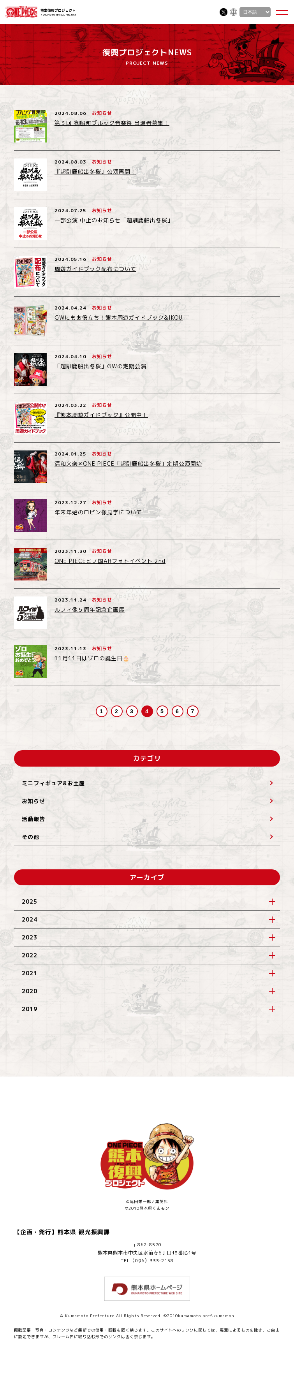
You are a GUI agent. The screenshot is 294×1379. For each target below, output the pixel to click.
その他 (30, 837)
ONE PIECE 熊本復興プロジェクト (21, 12)
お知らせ (33, 801)
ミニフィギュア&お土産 (53, 783)
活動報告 (33, 819)
